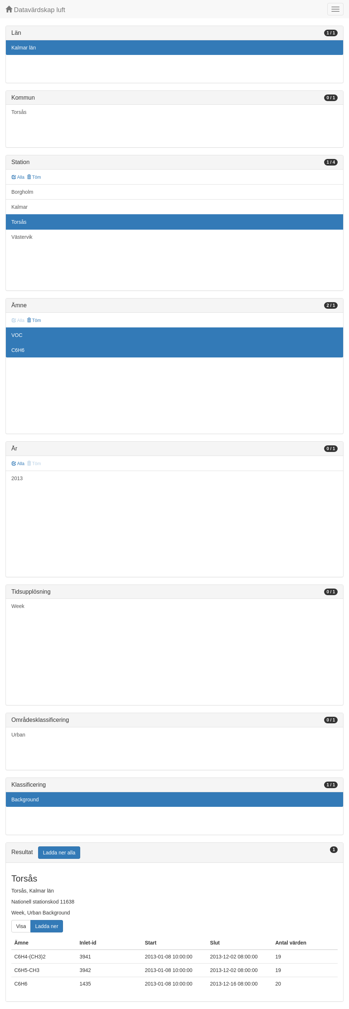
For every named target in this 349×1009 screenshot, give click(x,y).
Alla (18, 177)
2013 (17, 478)
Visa (21, 926)
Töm (34, 177)
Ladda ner (46, 926)
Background (25, 799)
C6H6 (18, 350)
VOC (16, 335)
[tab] (174, 853)
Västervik (22, 237)
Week (18, 606)
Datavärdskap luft (35, 10)
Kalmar (19, 207)
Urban (18, 735)
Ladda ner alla (59, 853)
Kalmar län (23, 48)
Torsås (18, 112)
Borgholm (22, 192)
